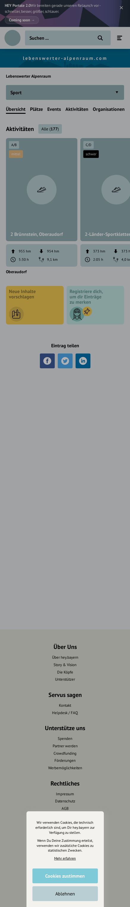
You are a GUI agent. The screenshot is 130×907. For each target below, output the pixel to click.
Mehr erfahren (65, 858)
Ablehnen (65, 894)
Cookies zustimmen (65, 876)
